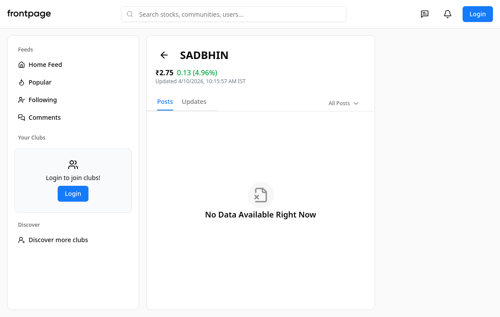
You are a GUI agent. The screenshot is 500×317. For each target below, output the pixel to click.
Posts (165, 101)
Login (478, 14)
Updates (194, 101)
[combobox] (233, 14)
